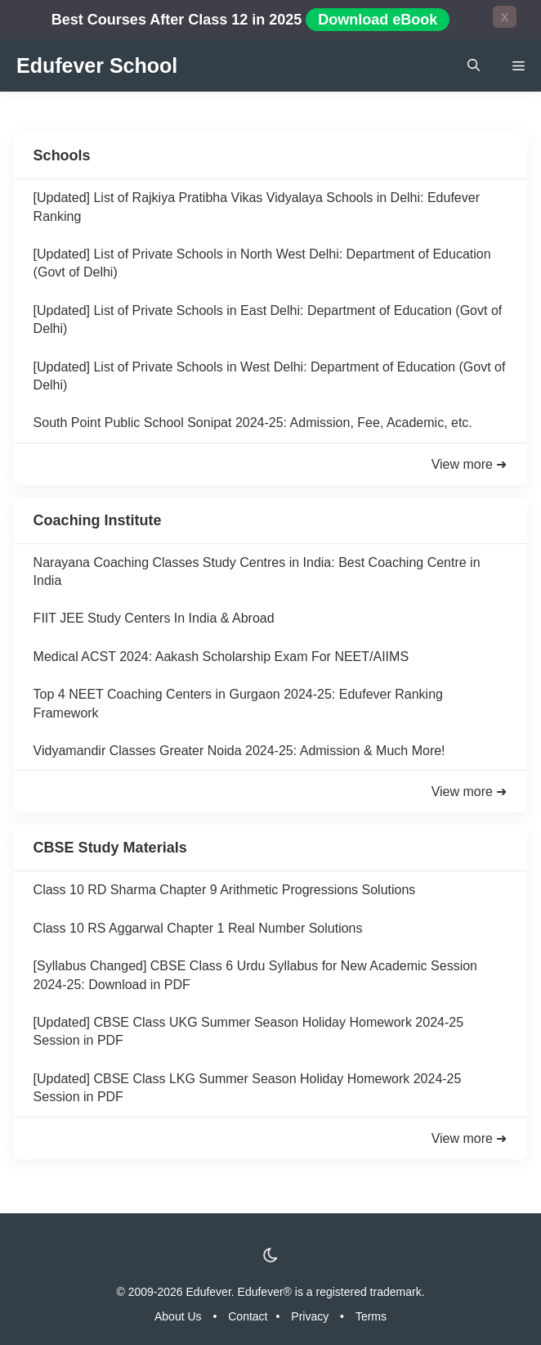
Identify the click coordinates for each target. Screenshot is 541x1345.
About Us (178, 1316)
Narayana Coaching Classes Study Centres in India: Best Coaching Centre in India (257, 571)
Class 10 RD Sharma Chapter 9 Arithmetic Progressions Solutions (225, 890)
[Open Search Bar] (473, 65)
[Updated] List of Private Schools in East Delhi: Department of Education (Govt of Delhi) (268, 319)
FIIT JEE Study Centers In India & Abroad (154, 618)
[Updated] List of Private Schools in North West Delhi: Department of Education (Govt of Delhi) (262, 263)
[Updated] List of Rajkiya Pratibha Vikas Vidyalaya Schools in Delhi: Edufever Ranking (257, 207)
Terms (371, 1316)
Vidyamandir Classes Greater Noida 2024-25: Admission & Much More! (239, 751)
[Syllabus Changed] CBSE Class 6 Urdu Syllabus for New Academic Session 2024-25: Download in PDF (255, 975)
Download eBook (377, 19)
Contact (247, 1316)
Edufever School (96, 65)
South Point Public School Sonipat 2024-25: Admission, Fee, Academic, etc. (253, 423)
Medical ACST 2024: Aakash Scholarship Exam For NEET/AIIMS (221, 657)
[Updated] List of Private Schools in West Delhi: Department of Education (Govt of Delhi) (270, 376)
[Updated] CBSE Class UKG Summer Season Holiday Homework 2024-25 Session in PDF (248, 1031)
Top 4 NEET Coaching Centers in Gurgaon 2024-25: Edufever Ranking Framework (238, 703)
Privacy (310, 1316)
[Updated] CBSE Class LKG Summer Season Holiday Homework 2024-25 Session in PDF (248, 1088)
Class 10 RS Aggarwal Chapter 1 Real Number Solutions (198, 928)
